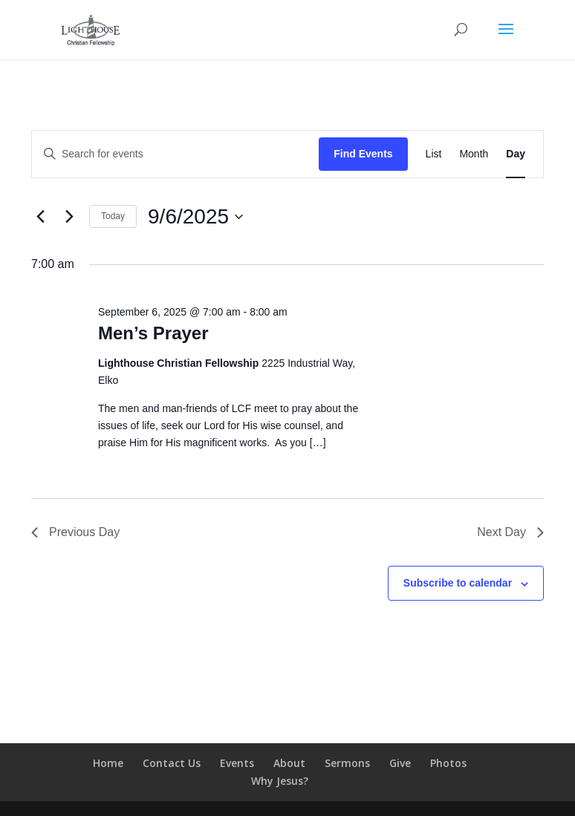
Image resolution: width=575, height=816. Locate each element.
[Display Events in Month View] (473, 154)
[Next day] (69, 217)
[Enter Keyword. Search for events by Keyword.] (175, 154)
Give (400, 763)
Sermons (347, 763)
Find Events (363, 154)
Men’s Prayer (153, 333)
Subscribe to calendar (457, 583)
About (289, 763)
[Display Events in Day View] (515, 154)
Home (108, 763)
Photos (448, 763)
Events (237, 763)
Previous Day (75, 532)
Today (113, 216)
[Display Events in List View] (434, 154)
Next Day (510, 532)
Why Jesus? (279, 781)
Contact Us (172, 763)
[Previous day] (40, 217)
